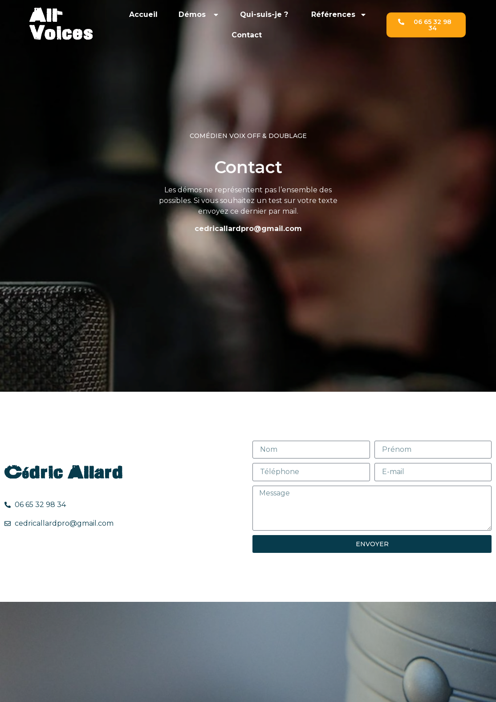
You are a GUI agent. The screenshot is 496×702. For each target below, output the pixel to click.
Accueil (143, 14)
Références (339, 15)
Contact (248, 35)
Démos (199, 15)
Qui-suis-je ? (265, 14)
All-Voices (61, 25)
